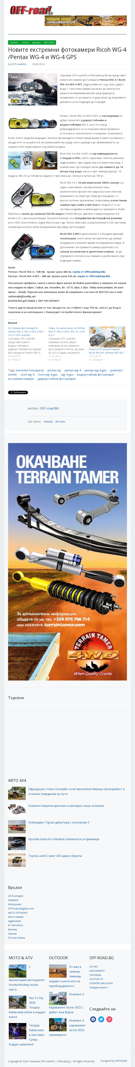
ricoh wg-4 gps (47, 374)
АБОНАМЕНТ (97, 970)
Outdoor (14, 42)
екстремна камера (21, 379)
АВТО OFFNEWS (17, 912)
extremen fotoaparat (30, 370)
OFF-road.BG (18, 64)
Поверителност (98, 987)
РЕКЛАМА (95, 975)
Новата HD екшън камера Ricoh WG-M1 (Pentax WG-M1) (106, 350)
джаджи (36, 42)
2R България (15, 895)
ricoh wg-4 (27, 374)
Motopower (15, 904)
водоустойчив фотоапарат (95, 374)
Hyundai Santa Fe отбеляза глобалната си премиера (63, 839)
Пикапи (12, 933)
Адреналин (14, 921)
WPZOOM (121, 1060)
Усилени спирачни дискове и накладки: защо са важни (66, 806)
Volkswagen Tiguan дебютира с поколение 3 (58, 822)
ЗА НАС (93, 966)
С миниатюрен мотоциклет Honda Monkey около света (27, 978)
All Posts (60, 421)
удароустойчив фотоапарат (56, 379)
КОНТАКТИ (96, 979)
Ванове (12, 929)
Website (48, 421)
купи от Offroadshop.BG (89, 271)
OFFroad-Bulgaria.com (21, 908)
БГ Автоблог (15, 925)
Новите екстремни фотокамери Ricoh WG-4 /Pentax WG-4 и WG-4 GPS (67, 53)
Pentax (25, 42)
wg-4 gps (67, 374)
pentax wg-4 (73, 370)
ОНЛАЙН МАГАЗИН (101, 983)
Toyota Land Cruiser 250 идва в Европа (55, 856)
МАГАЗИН (49, 42)
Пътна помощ (16, 937)
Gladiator (13, 900)
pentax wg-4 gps (96, 370)
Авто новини (15, 916)
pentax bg (54, 370)
